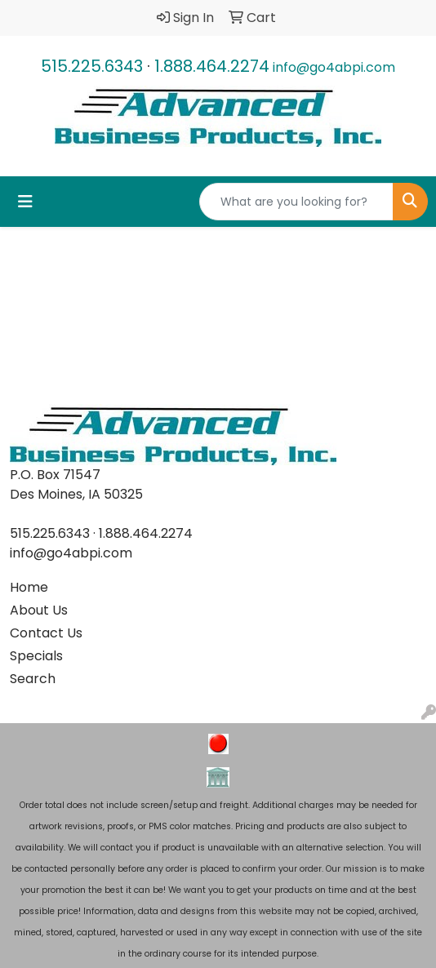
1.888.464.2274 (211, 66)
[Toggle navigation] (25, 201)
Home (29, 587)
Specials (36, 655)
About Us (39, 610)
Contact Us (46, 633)
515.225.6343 (92, 66)
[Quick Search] (296, 201)
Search (33, 678)
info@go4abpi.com (334, 67)
